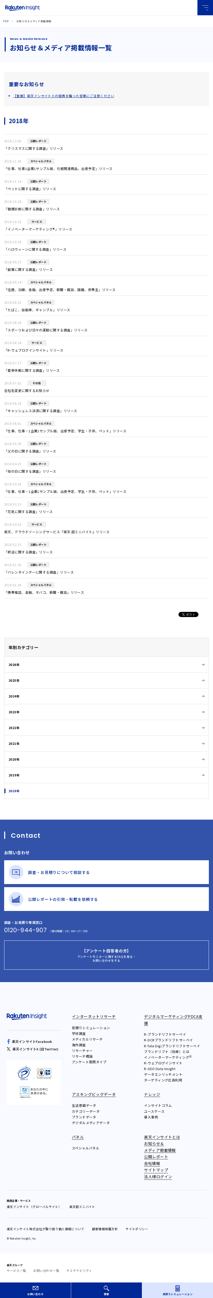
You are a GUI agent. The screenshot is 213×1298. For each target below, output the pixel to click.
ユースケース (154, 1111)
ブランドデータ (84, 1117)
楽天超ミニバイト (82, 1206)
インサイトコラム (158, 1105)
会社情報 (152, 1163)
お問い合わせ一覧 (46, 1270)
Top (6, 21)
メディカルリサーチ (87, 1039)
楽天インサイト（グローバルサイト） (34, 1206)
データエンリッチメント (163, 1074)
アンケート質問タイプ (89, 1061)
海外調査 (79, 1044)
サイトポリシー (137, 1229)
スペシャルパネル (86, 1148)
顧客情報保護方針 (105, 1229)
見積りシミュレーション (91, 1027)
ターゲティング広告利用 (163, 1080)
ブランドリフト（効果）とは (166, 1051)
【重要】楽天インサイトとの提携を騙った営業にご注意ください (63, 95)
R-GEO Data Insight (159, 1068)
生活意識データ (84, 1105)
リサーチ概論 (82, 1056)
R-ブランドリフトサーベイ (165, 1034)
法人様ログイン (158, 1176)
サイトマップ (156, 1170)
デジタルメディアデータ (91, 1122)
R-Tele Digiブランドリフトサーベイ (172, 1045)
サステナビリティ (79, 1270)
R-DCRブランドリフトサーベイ (168, 1039)
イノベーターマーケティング (168, 1057)
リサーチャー (82, 1050)
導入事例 (151, 1117)
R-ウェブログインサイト (163, 1062)
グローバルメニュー (205, 7)
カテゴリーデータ (86, 1111)
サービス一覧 (16, 1270)
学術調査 (79, 1033)
